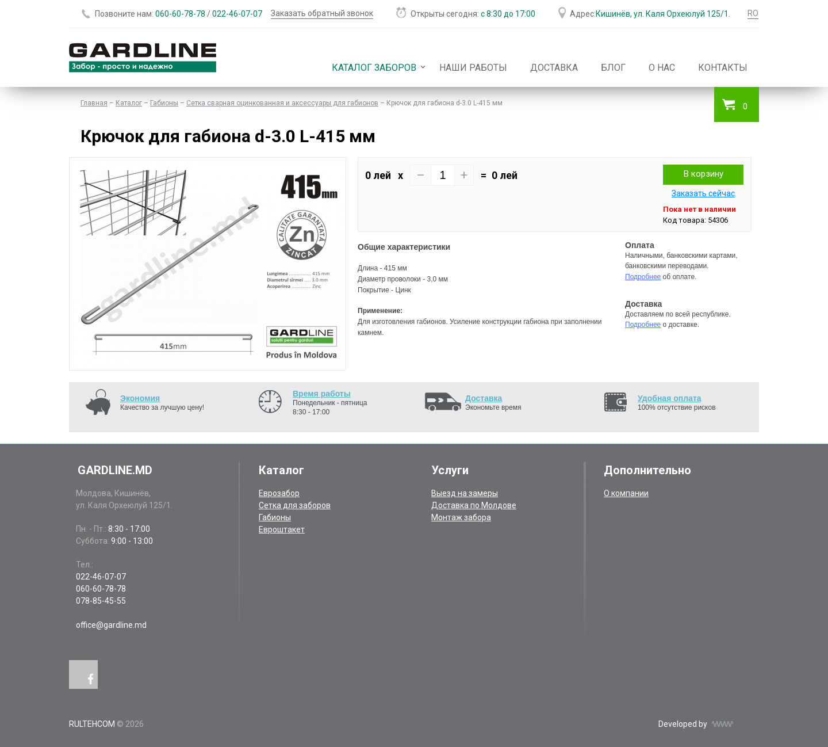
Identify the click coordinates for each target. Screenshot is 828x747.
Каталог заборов (374, 67)
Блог (613, 67)
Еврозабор (279, 493)
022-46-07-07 (237, 13)
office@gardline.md (111, 625)
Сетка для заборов (295, 505)
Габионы (164, 103)
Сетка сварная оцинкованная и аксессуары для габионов (282, 103)
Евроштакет (282, 529)
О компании (626, 493)
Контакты (722, 67)
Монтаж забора (461, 517)
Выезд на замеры (464, 493)
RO (752, 13)
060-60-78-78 (180, 13)
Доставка (554, 67)
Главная (94, 103)
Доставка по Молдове (473, 505)
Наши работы (473, 67)
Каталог (129, 103)
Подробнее (643, 277)
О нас (662, 67)
